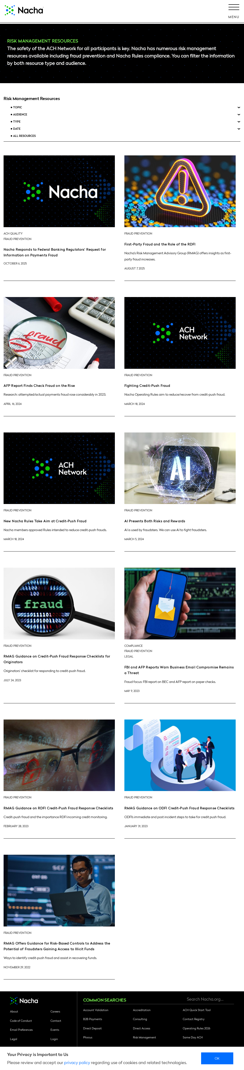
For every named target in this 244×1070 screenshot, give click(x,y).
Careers (55, 1011)
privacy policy (77, 1062)
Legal (13, 1039)
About (14, 1011)
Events (55, 1030)
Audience (20, 114)
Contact (56, 1020)
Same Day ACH (193, 1037)
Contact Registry (193, 1019)
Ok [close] (217, 1058)
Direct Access (141, 1028)
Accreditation (142, 1010)
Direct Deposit (92, 1028)
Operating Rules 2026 (196, 1028)
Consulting (140, 1019)
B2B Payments (92, 1019)
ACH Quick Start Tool (197, 1010)
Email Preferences (21, 1030)
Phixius (87, 1037)
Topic (17, 107)
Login (54, 1039)
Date (16, 128)
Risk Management (144, 1037)
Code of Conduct (21, 1020)
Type (16, 121)
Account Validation (95, 1010)
